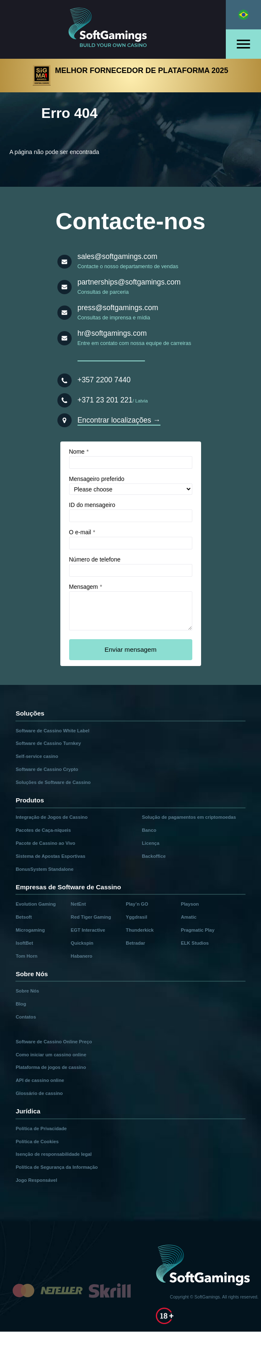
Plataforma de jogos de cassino (51, 1067)
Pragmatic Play (197, 930)
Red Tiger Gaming (91, 917)
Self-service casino (37, 756)
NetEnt (78, 904)
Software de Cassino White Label (52, 730)
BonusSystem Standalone (44, 869)
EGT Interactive (88, 930)
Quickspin (82, 943)
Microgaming (30, 930)
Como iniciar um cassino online (51, 1054)
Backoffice (154, 856)
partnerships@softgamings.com (129, 282)
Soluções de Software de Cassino (53, 782)
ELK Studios (195, 943)
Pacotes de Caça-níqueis (43, 830)
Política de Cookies (37, 1141)
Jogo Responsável (36, 1180)
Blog (21, 1003)
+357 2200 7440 (104, 380)
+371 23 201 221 (105, 400)
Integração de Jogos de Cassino (52, 817)
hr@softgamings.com (112, 333)
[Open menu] (243, 44)
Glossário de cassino (39, 1093)
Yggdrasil (136, 917)
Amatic (188, 917)
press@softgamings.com (118, 307)
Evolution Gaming (36, 904)
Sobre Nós (27, 990)
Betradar (135, 943)
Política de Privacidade (41, 1128)
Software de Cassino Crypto (47, 769)
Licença (151, 843)
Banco (149, 830)
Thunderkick (140, 930)
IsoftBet (24, 943)
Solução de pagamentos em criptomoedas (189, 817)
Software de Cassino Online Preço (54, 1041)
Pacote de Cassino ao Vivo (45, 843)
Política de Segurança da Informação (57, 1167)
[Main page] (113, 29)
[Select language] (243, 14)
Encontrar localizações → (119, 420)
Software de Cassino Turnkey (48, 743)
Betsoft (24, 917)
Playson (190, 904)
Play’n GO (137, 904)
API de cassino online (40, 1080)
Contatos (26, 1016)
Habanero (82, 956)
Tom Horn (26, 956)
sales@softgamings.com (118, 256)
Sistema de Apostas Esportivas (50, 856)
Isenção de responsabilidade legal (54, 1154)
